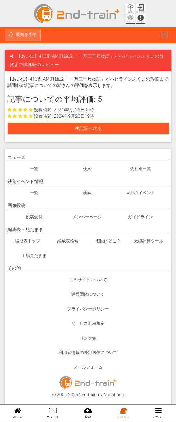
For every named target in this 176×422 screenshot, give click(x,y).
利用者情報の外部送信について (88, 352)
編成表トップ (27, 240)
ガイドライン (140, 216)
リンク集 (88, 338)
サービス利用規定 (88, 323)
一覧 (34, 168)
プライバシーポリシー (88, 308)
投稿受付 (34, 216)
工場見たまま (34, 255)
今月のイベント (140, 192)
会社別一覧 (140, 168)
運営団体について (88, 294)
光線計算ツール (148, 240)
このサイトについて (88, 279)
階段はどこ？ (108, 240)
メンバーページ (87, 216)
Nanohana (113, 394)
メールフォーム (88, 367)
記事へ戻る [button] (90, 128)
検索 (87, 168)
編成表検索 (67, 240)
